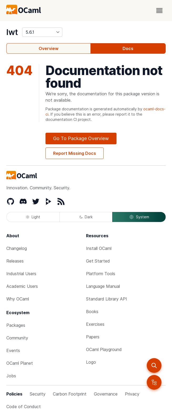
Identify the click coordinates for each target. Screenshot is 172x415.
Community (17, 337)
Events (13, 350)
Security (37, 394)
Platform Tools (100, 273)
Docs (128, 48)
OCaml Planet (19, 363)
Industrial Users (21, 273)
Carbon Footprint (70, 394)
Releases (15, 261)
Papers (92, 336)
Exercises (95, 324)
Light (33, 217)
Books (92, 311)
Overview (48, 48)
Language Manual (103, 286)
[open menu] (159, 10)
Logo (91, 362)
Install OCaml (99, 248)
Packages (15, 325)
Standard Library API (106, 299)
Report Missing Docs (74, 153)
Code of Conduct (23, 406)
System (139, 217)
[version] (42, 32)
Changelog (16, 248)
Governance (106, 394)
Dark (86, 217)
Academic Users (22, 286)
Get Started (98, 261)
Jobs (11, 375)
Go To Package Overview (81, 138)
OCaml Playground (104, 349)
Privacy (132, 394)
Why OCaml (17, 299)
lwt (12, 32)
